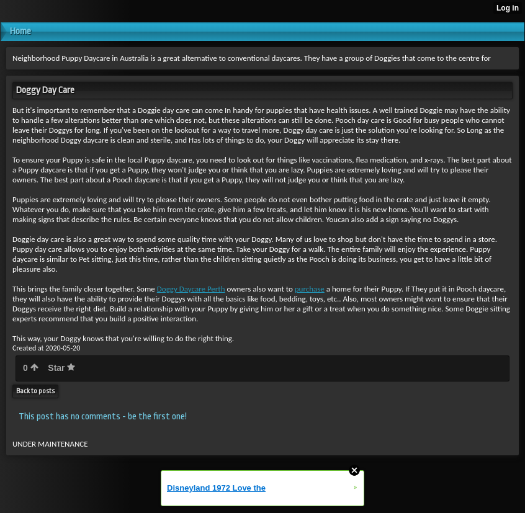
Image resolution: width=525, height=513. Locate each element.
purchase (310, 288)
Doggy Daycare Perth (191, 288)
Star (61, 368)
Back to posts (35, 391)
